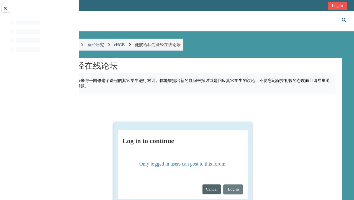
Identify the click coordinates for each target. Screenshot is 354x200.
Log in (337, 5)
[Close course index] (5, 8)
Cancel (242, 189)
